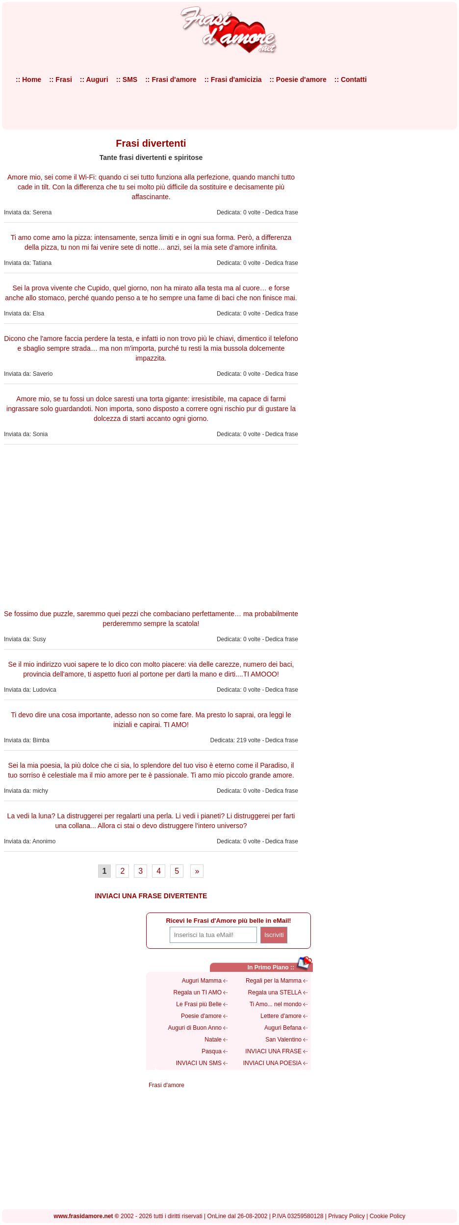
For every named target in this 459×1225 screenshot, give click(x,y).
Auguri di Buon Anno (195, 1027)
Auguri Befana (283, 1027)
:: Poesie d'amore (298, 79)
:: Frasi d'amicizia (233, 79)
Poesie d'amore (201, 1016)
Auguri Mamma (202, 980)
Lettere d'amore (281, 1016)
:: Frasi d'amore (170, 79)
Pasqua (212, 1051)
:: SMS (127, 79)
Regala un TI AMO (198, 992)
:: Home (28, 79)
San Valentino (283, 1039)
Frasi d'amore (166, 1085)
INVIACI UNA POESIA (272, 1063)
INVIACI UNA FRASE (273, 1051)
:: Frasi (60, 79)
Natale (213, 1039)
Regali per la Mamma (274, 980)
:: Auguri (94, 79)
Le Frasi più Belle (199, 1004)
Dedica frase (281, 212)
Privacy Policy (346, 1216)
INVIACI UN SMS (199, 1063)
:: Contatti (350, 79)
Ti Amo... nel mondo (276, 1004)
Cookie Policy (388, 1216)
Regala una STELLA (275, 992)
